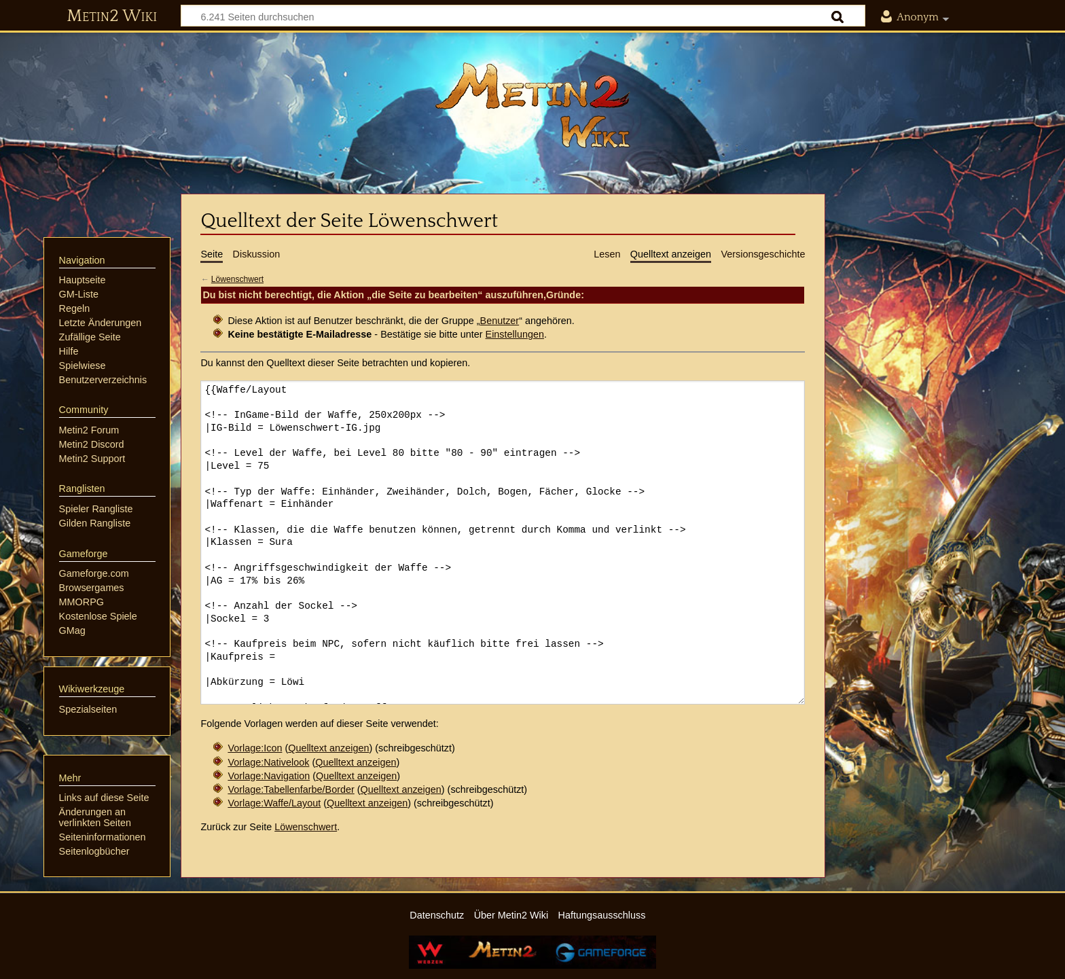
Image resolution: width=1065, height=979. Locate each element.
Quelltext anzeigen (328, 748)
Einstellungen (515, 334)
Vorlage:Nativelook (268, 762)
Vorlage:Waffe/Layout (274, 803)
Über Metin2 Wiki (511, 915)
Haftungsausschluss (602, 915)
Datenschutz (437, 915)
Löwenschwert (237, 279)
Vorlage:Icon (255, 748)
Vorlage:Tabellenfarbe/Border (291, 789)
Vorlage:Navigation (269, 775)
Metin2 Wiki (112, 16)
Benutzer (500, 320)
